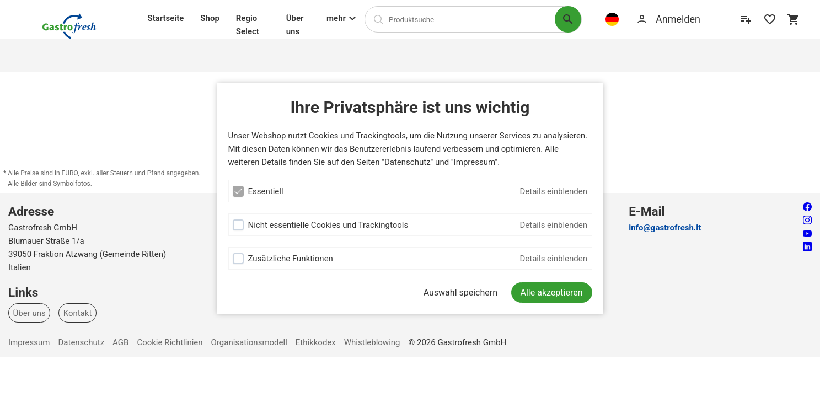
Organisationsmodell (249, 342)
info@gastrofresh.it (665, 228)
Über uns (295, 24)
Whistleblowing (372, 342)
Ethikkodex (316, 342)
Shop (209, 18)
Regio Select (247, 24)
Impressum (29, 342)
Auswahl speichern (460, 292)
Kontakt (77, 313)
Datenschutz (81, 342)
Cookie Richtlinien (169, 342)
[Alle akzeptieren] (551, 292)
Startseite (166, 18)
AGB (120, 342)
